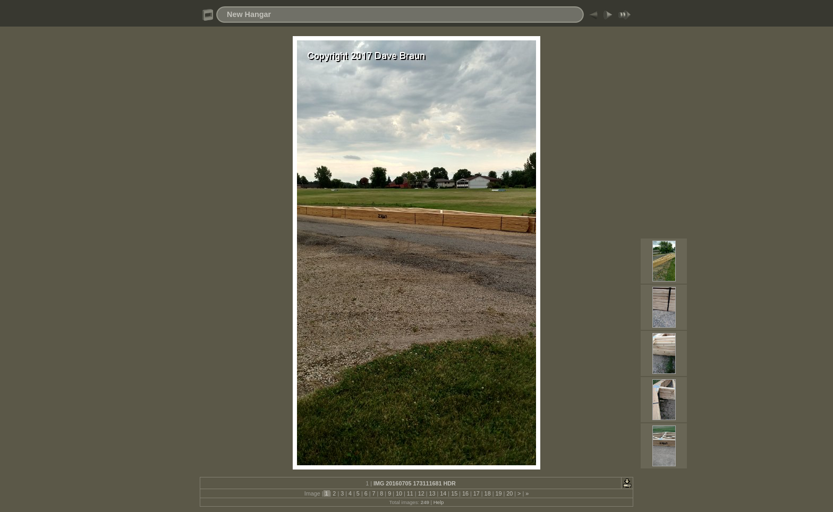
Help (439, 502)
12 (421, 493)
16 (465, 493)
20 (509, 493)
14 (443, 493)
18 (487, 493)
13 (432, 493)
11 (410, 493)
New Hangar (249, 14)
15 (454, 493)
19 (498, 493)
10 (399, 493)
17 (476, 493)
